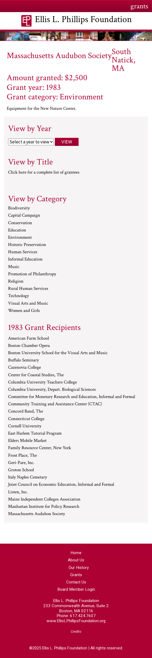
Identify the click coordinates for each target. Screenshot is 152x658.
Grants (76, 574)
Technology (18, 296)
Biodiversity (19, 208)
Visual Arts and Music (28, 303)
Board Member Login (76, 589)
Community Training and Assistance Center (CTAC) (55, 404)
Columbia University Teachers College (42, 382)
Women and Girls (24, 311)
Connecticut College (26, 419)
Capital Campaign (24, 215)
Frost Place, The (22, 455)
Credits (76, 632)
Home (76, 552)
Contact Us (76, 582)
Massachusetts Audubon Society (36, 514)
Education (17, 230)
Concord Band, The (25, 411)
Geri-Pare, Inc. (21, 463)
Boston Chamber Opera (29, 346)
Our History (79, 567)
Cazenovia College (24, 367)
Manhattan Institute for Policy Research (43, 506)
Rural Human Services (28, 288)
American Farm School (28, 338)
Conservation (20, 223)
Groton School (21, 470)
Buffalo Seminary (23, 360)
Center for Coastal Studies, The (36, 375)
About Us (76, 560)
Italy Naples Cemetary (27, 477)
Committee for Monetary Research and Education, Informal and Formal (71, 397)
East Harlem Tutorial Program (35, 433)
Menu (12, 5)
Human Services (22, 252)
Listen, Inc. (18, 492)
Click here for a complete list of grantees (43, 172)
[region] (76, 36)
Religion (15, 281)
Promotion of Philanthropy (32, 274)
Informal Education (25, 259)
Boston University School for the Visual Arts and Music (58, 353)
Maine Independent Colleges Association (44, 499)
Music (13, 267)
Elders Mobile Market (27, 441)
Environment (20, 237)
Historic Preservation (27, 245)
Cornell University (24, 426)
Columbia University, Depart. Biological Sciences (52, 389)
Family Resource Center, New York (39, 448)
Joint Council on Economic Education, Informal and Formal (61, 484)
